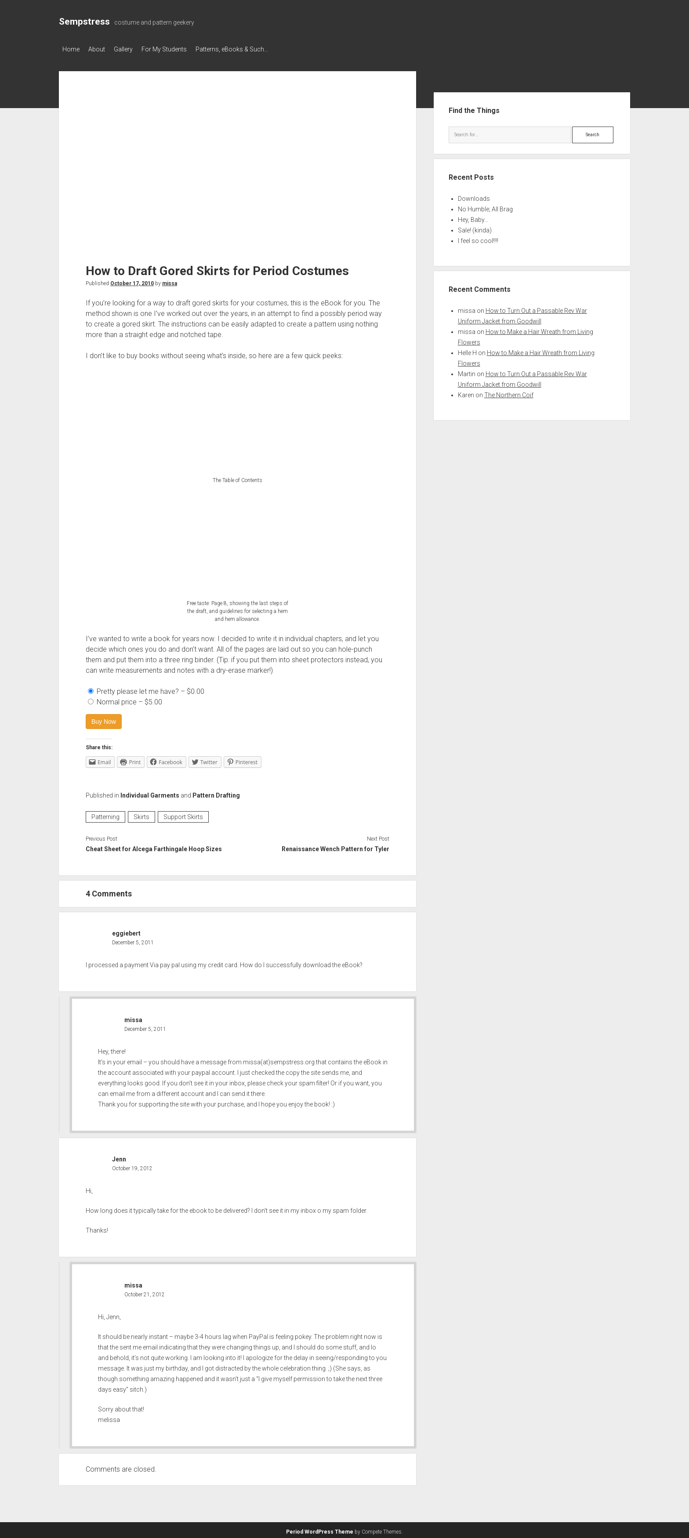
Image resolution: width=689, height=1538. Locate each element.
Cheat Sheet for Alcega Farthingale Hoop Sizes (154, 846)
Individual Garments (149, 792)
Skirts (141, 814)
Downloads (474, 196)
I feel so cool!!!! (478, 238)
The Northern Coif (508, 392)
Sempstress (84, 21)
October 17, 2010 (132, 281)
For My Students (177, 49)
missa (169, 281)
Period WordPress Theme (319, 1529)
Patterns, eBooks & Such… (249, 49)
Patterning (105, 814)
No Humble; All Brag (485, 206)
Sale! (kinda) (475, 227)
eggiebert (126, 930)
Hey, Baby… (473, 217)
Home (71, 49)
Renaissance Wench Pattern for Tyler (335, 846)
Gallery (132, 49)
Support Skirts (183, 814)
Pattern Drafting (216, 792)
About (101, 49)
